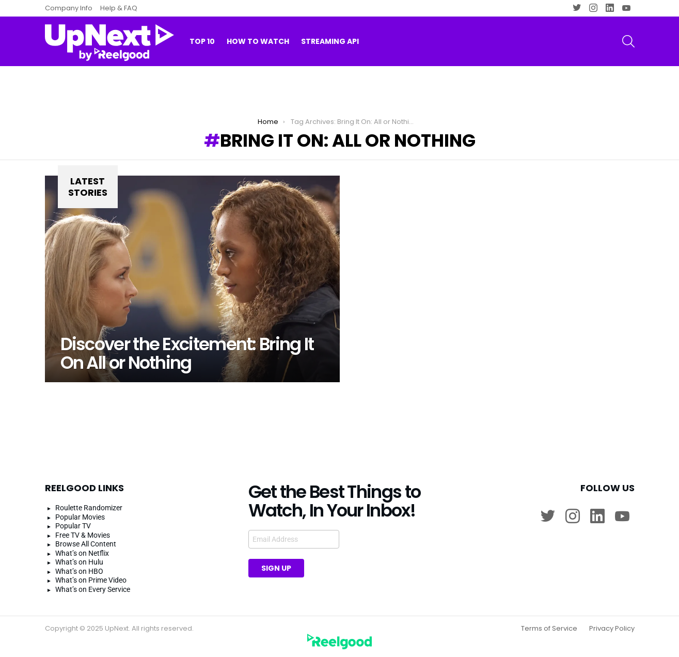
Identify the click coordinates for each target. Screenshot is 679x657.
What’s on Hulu (79, 562)
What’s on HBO (79, 571)
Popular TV (73, 526)
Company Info (68, 8)
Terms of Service (549, 628)
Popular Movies (80, 517)
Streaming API (330, 41)
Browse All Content (85, 544)
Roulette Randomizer (88, 508)
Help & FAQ (118, 8)
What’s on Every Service (92, 589)
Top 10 (202, 41)
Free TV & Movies (82, 535)
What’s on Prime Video (91, 580)
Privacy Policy (612, 628)
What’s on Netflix (82, 553)
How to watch (258, 41)
